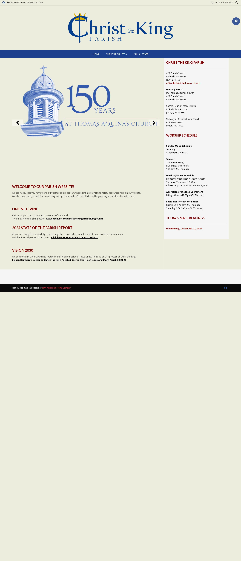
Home (96, 54)
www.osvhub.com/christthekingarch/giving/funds (74, 218)
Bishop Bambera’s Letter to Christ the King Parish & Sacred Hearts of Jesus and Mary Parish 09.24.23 (69, 259)
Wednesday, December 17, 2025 (184, 228)
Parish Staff (140, 54)
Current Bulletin (116, 54)
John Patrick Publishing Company (56, 287)
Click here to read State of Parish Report (74, 237)
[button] (17, 123)
